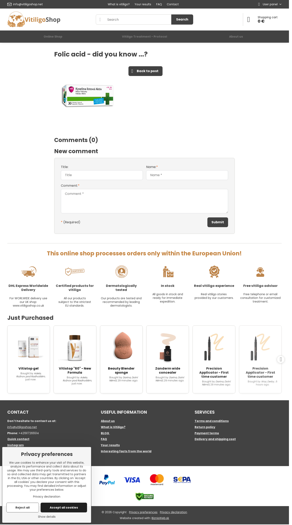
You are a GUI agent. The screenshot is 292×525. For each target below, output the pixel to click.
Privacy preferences (143, 512)
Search (182, 19)
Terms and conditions (212, 421)
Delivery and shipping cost (215, 439)
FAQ (104, 439)
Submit (217, 222)
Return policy (205, 427)
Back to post (144, 71)
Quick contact (18, 439)
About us (108, 421)
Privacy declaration (173, 512)
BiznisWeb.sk (160, 518)
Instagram (15, 445)
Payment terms (207, 433)
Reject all (22, 507)
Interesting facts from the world (126, 451)
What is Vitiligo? (113, 427)
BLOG (105, 433)
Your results (110, 445)
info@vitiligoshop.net (22, 427)
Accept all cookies (64, 507)
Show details (47, 517)
